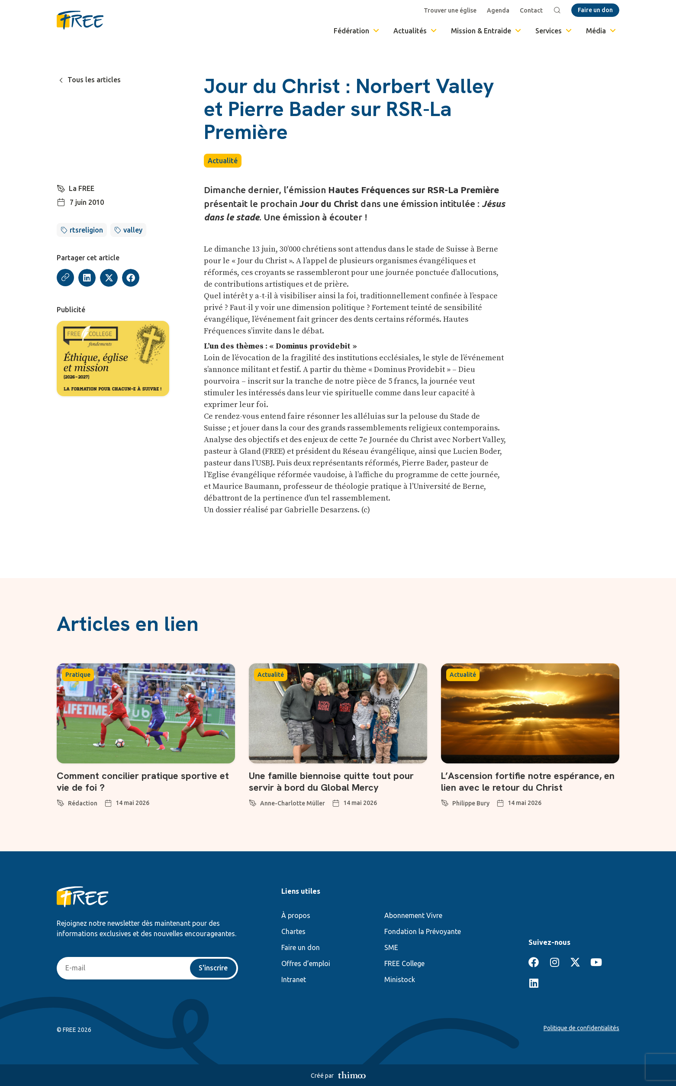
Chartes (293, 931)
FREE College (404, 963)
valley (132, 230)
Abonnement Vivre (413, 915)
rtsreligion (86, 230)
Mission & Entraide (486, 31)
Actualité (223, 161)
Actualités (415, 31)
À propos (295, 915)
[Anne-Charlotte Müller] (253, 801)
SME (391, 947)
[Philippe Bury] (445, 801)
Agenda (498, 10)
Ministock (399, 979)
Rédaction (82, 803)
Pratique (77, 674)
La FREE (81, 188)
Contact (531, 10)
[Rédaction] (60, 801)
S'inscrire (213, 968)
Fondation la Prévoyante (422, 931)
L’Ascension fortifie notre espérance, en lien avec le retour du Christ (528, 781)
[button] (87, 278)
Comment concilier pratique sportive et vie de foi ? (143, 781)
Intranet (293, 979)
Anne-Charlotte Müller (292, 803)
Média (601, 31)
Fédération (357, 31)
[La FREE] (61, 187)
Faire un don (300, 947)
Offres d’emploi (305, 963)
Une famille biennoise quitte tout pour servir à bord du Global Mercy (331, 781)
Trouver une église (450, 10)
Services (554, 31)
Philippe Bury (470, 803)
